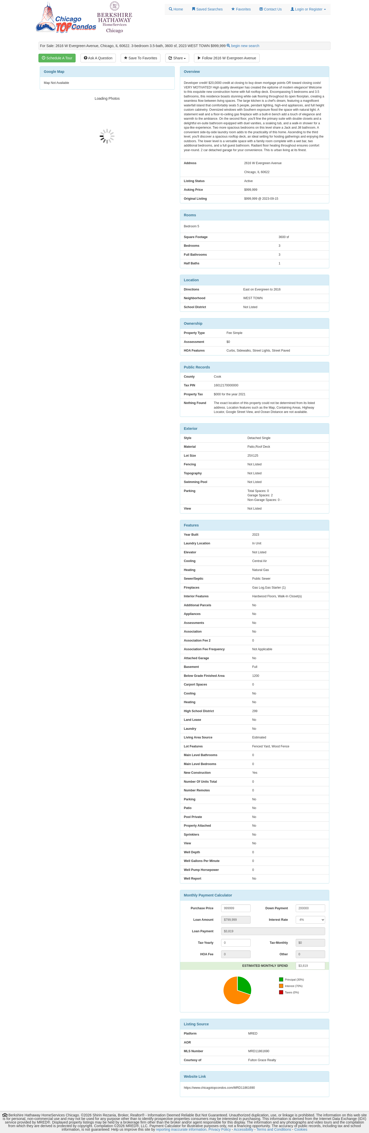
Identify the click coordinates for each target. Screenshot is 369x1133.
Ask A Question (98, 58)
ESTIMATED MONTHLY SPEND (265, 966)
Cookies (301, 1129)
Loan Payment (202, 931)
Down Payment (276, 908)
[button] (308, 9)
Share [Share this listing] (177, 58)
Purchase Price (202, 908)
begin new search (245, 46)
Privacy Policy (220, 1129)
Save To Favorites (140, 58)
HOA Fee (206, 954)
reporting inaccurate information (181, 1129)
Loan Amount (203, 920)
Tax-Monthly (279, 943)
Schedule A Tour (57, 58)
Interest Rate (278, 920)
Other (284, 954)
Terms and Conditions (274, 1129)
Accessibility (243, 1129)
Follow (226, 58)
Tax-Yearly (205, 943)
